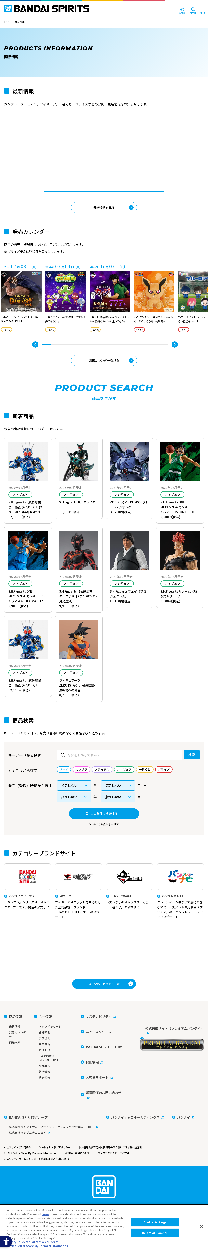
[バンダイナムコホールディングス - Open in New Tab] (135, 1140)
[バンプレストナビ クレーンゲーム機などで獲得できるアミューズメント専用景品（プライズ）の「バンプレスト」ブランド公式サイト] (180, 895)
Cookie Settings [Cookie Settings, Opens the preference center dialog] (155, 1222)
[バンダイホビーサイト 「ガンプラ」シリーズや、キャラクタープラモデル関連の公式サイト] (27, 895)
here (45, 1214)
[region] (104, 1227)
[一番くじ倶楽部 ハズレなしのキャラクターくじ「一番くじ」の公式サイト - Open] (129, 890)
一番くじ (76, 157)
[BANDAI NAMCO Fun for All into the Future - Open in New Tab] (186, 5)
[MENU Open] (202, 11)
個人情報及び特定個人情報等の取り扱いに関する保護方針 (117, 1167)
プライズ (140, 331)
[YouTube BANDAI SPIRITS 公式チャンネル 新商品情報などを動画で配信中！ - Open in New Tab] (104, 987)
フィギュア (20, 496)
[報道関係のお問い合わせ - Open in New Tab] (102, 1115)
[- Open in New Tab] (64, 148)
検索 (183, 757)
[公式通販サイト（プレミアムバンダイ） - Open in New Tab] (172, 1092)
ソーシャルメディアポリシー (58, 1167)
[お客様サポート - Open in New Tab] (97, 1104)
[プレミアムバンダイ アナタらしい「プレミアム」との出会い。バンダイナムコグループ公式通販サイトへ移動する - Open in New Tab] (104, 953)
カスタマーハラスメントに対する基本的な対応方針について (39, 1178)
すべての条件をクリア (106, 827)
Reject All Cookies (155, 1233)
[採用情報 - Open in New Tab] (92, 1095)
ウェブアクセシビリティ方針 (122, 1172)
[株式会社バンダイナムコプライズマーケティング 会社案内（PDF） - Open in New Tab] (51, 1146)
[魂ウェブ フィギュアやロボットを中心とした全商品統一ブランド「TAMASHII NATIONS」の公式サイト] (78, 895)
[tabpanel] (64, 148)
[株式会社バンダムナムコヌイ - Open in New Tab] (51, 1152)
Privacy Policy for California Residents (32, 1242)
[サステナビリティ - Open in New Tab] (98, 1067)
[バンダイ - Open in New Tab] (183, 1140)
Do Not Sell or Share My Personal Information (33, 1172)
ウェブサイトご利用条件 (18, 1167)
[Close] (201, 1226)
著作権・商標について (83, 1172)
